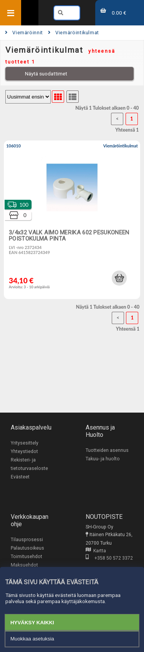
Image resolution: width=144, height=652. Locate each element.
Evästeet (20, 477)
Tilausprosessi (27, 539)
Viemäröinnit (24, 32)
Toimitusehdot (26, 556)
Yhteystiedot (24, 451)
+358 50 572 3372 (109, 558)
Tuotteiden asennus (107, 450)
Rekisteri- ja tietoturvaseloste (29, 464)
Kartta (96, 550)
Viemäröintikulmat (73, 32)
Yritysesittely (24, 443)
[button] (119, 278)
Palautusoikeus (27, 548)
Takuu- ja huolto (103, 458)
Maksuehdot (24, 565)
